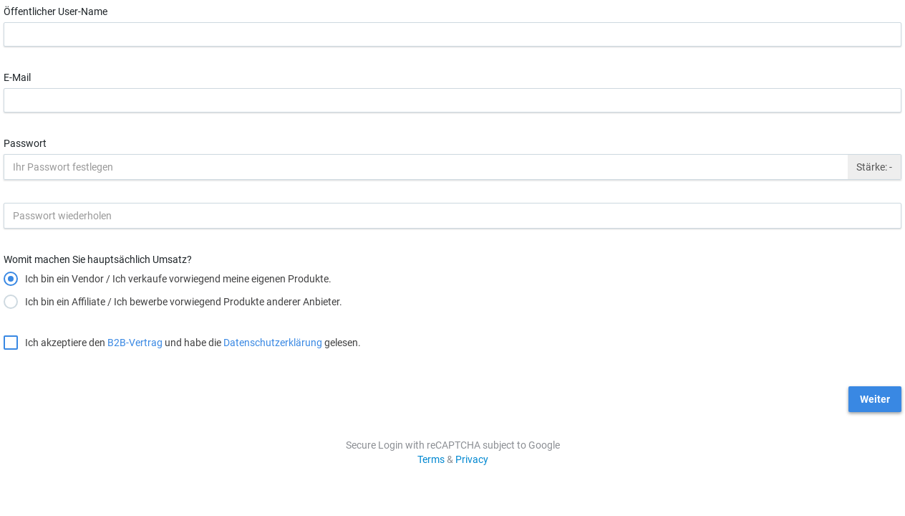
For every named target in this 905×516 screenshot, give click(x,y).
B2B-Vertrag (135, 342)
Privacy (471, 459)
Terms (431, 459)
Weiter (875, 399)
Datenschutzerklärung (272, 342)
